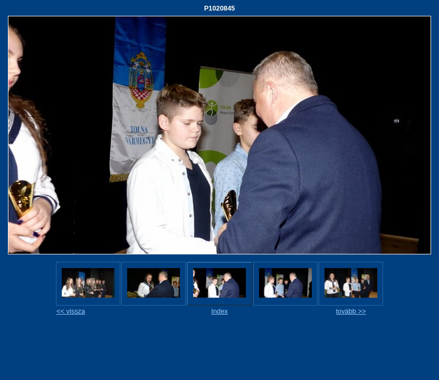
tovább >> (351, 311)
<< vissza (70, 311)
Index (219, 311)
